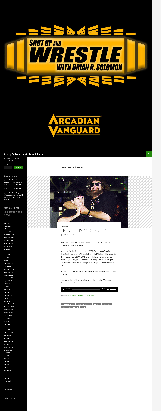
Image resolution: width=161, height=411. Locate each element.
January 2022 (8, 370)
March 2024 (7, 295)
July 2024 (7, 284)
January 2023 (8, 335)
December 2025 (9, 235)
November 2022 (9, 341)
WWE (83, 307)
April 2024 (7, 292)
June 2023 (7, 321)
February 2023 (8, 333)
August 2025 (8, 246)
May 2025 (7, 255)
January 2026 (8, 232)
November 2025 (9, 237)
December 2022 (9, 338)
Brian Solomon (68, 304)
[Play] (64, 289)
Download (90, 295)
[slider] (86, 289)
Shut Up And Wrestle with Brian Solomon (23, 154)
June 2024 (7, 286)
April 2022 (7, 361)
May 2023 (7, 324)
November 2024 (9, 272)
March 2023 (7, 330)
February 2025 (8, 263)
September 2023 (9, 312)
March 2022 (7, 364)
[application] (89, 289)
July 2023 (7, 318)
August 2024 (8, 281)
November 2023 (9, 307)
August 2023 (8, 315)
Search (6, 165)
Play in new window (76, 295)
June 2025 (7, 252)
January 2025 (8, 266)
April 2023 (7, 327)
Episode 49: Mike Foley (83, 230)
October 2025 (8, 240)
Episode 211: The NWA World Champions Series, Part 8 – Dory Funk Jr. (13, 197)
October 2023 (8, 310)
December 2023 (9, 304)
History (97, 304)
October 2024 (8, 275)
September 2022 (9, 347)
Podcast (64, 226)
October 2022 (8, 344)
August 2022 (8, 350)
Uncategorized (8, 381)
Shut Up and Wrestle (70, 307)
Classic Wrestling (84, 304)
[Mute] (108, 289)
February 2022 (8, 367)
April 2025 (7, 258)
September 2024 (9, 278)
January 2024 (8, 301)
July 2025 (7, 249)
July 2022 (7, 353)
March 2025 (7, 261)
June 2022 (7, 356)
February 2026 (8, 229)
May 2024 (7, 289)
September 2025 (9, 243)
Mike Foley (107, 304)
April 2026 (7, 223)
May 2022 (7, 359)
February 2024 (8, 298)
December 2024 (9, 269)
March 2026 (7, 226)
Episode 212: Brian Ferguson (13, 193)
